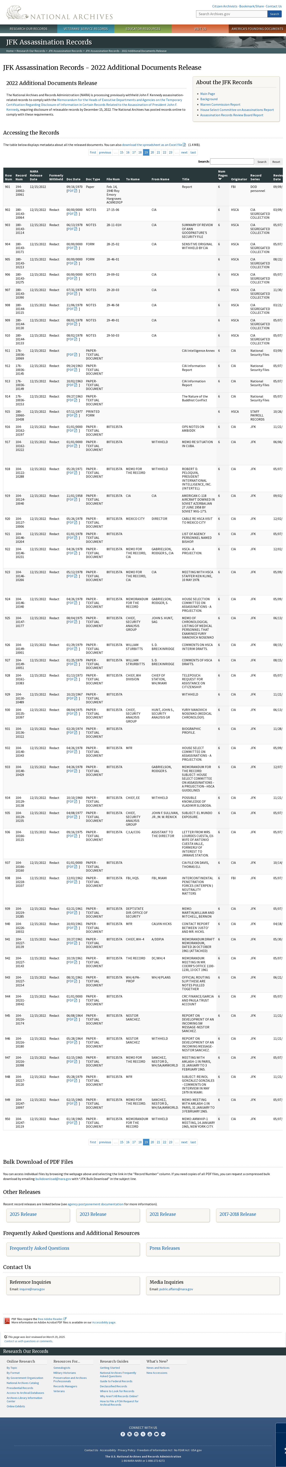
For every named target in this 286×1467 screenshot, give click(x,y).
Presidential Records (20, 1388)
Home (10, 51)
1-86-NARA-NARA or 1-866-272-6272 (143, 1461)
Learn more (248, 1459)
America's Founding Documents (257, 29)
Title (185, 179)
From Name (160, 179)
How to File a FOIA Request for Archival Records (119, 1402)
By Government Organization (25, 1378)
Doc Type (93, 179)
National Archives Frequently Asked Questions (118, 1374)
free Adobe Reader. (52, 1319)
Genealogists (61, 1368)
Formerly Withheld (56, 177)
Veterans (59, 1391)
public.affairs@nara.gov (176, 1289)
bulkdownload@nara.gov (53, 1179)
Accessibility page (103, 1322)
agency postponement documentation (96, 1204)
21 (158, 152)
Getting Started (110, 1368)
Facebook (122, 1434)
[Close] (281, 1428)
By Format (13, 1373)
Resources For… (66, 1361)
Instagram (136, 1434)
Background (209, 99)
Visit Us (200, 29)
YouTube (149, 1434)
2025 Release (23, 1214)
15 (121, 152)
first (93, 152)
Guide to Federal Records (116, 1381)
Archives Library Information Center (24, 1399)
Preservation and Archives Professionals (70, 1379)
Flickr (163, 1434)
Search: (204, 161)
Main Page (207, 94)
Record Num (21, 177)
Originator (239, 179)
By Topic (12, 1368)
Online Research (21, 1361)
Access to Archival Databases (25, 1393)
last (193, 152)
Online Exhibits (16, 1406)
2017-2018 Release (237, 1214)
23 (170, 152)
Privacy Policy (126, 1450)
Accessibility (108, 1450)
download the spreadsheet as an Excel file (152, 145)
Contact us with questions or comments (28, 1341)
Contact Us (274, 6)
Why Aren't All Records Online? (119, 1396)
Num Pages (223, 175)
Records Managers (65, 1386)
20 (152, 152)
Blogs (156, 1434)
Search (274, 14)
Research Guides (114, 1361)
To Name (133, 179)
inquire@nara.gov (32, 1289)
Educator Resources (143, 29)
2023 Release (93, 1214)
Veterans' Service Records (86, 29)
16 (128, 152)
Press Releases (165, 1248)
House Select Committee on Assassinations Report (237, 110)
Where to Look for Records (117, 1391)
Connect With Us (143, 1427)
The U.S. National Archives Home (59, 12)
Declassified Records (113, 1386)
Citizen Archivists (224, 6)
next (184, 152)
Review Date (278, 177)
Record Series (255, 177)
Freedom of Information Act (154, 1450)
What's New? (157, 1361)
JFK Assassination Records (65, 51)
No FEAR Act (181, 1450)
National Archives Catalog (23, 1383)
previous (105, 152)
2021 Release (163, 1214)
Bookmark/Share (251, 6)
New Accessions (157, 1373)
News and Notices (158, 1368)
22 (164, 152)
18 (140, 152)
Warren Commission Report (220, 104)
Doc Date (73, 179)
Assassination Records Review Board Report (231, 115)
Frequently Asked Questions (39, 1248)
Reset (276, 162)
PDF (71, 191)
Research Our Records (28, 29)
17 (134, 152)
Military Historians (64, 1373)
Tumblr (143, 1434)
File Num (113, 179)
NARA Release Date (36, 175)
